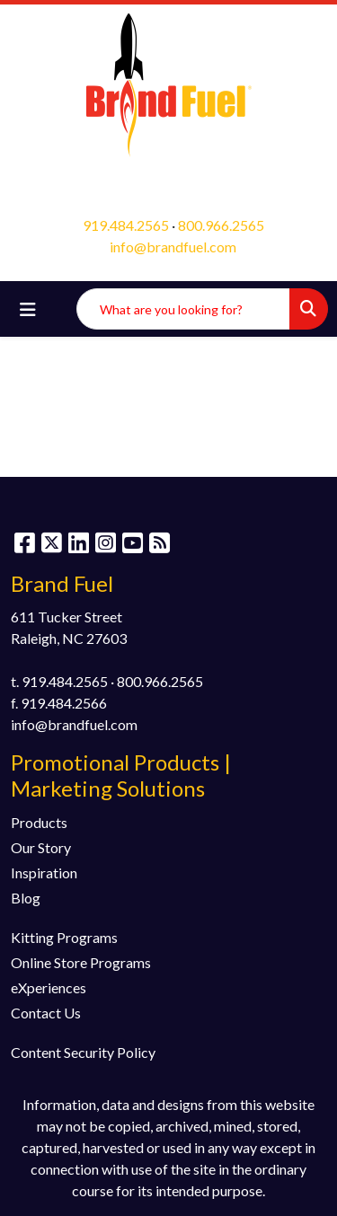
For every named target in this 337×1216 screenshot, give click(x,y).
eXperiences (48, 987)
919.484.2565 (126, 225)
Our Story (41, 847)
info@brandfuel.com (173, 246)
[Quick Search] (183, 309)
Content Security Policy (83, 1052)
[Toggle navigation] (28, 309)
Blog (25, 897)
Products (39, 822)
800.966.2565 (221, 225)
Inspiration (44, 872)
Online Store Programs (81, 962)
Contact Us (46, 1012)
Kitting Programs (64, 937)
